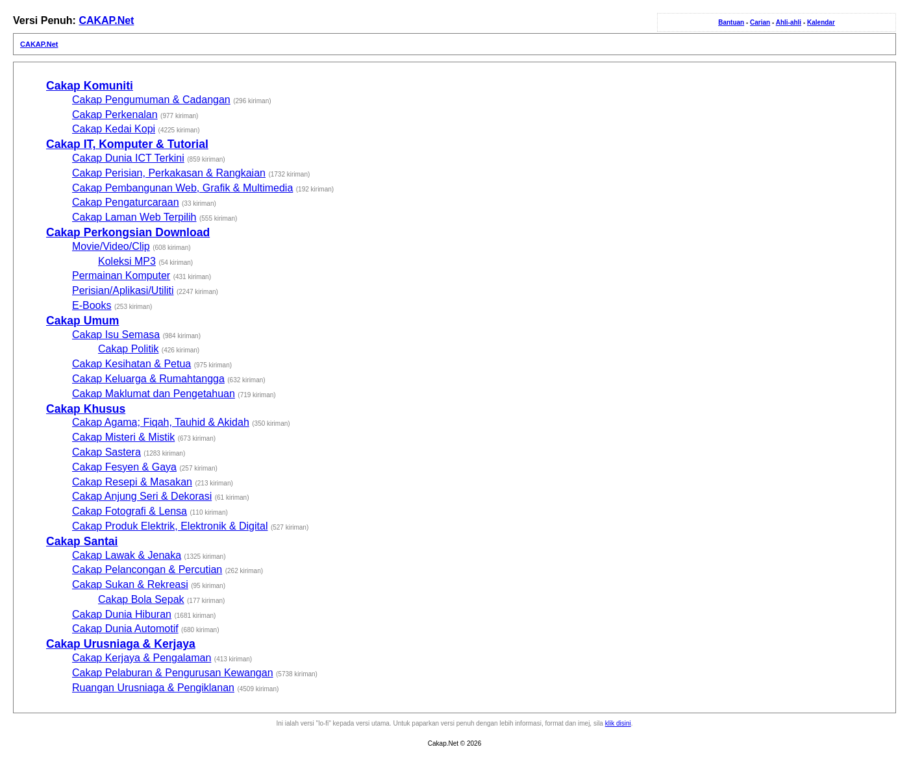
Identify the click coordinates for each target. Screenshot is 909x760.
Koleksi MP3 (127, 261)
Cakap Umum (82, 320)
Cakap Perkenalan (115, 114)
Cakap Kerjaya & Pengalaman (141, 657)
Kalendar (821, 22)
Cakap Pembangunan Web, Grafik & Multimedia (182, 187)
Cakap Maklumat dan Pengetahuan (153, 393)
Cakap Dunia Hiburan (121, 614)
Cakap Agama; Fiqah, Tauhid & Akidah (160, 422)
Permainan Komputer (121, 275)
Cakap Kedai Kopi (113, 128)
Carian (760, 22)
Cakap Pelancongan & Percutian (147, 569)
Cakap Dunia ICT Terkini (128, 158)
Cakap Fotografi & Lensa (129, 511)
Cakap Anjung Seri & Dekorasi (142, 496)
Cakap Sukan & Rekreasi (130, 584)
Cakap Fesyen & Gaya (124, 466)
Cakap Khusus (85, 408)
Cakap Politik (128, 348)
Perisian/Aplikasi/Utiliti (123, 290)
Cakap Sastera (106, 452)
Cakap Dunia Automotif (125, 628)
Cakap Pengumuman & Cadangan (151, 99)
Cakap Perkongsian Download (128, 232)
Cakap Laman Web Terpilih (134, 217)
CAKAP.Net (106, 20)
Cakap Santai (82, 541)
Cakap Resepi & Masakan (132, 481)
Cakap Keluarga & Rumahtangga (148, 378)
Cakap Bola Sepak (141, 599)
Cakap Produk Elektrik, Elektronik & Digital (170, 526)
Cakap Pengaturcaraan (125, 202)
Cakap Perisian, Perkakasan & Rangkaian (169, 172)
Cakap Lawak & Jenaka (126, 555)
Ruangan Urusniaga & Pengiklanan (153, 687)
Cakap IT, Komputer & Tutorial (127, 144)
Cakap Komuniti (89, 85)
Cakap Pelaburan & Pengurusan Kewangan (172, 672)
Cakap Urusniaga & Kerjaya (120, 643)
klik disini (618, 723)
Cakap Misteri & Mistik (123, 437)
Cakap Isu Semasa (116, 334)
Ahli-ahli (788, 22)
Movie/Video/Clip (111, 246)
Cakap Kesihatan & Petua (131, 363)
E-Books (91, 305)
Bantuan (731, 22)
